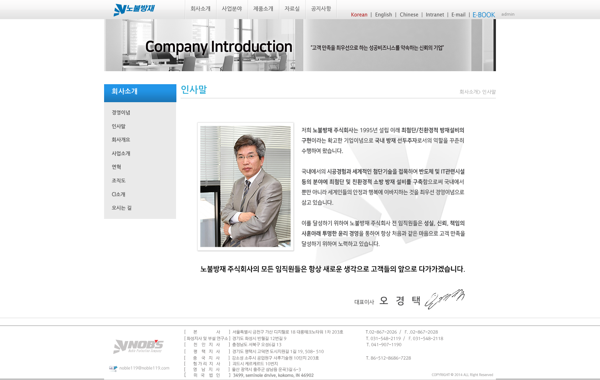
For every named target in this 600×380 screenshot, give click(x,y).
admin (508, 14)
